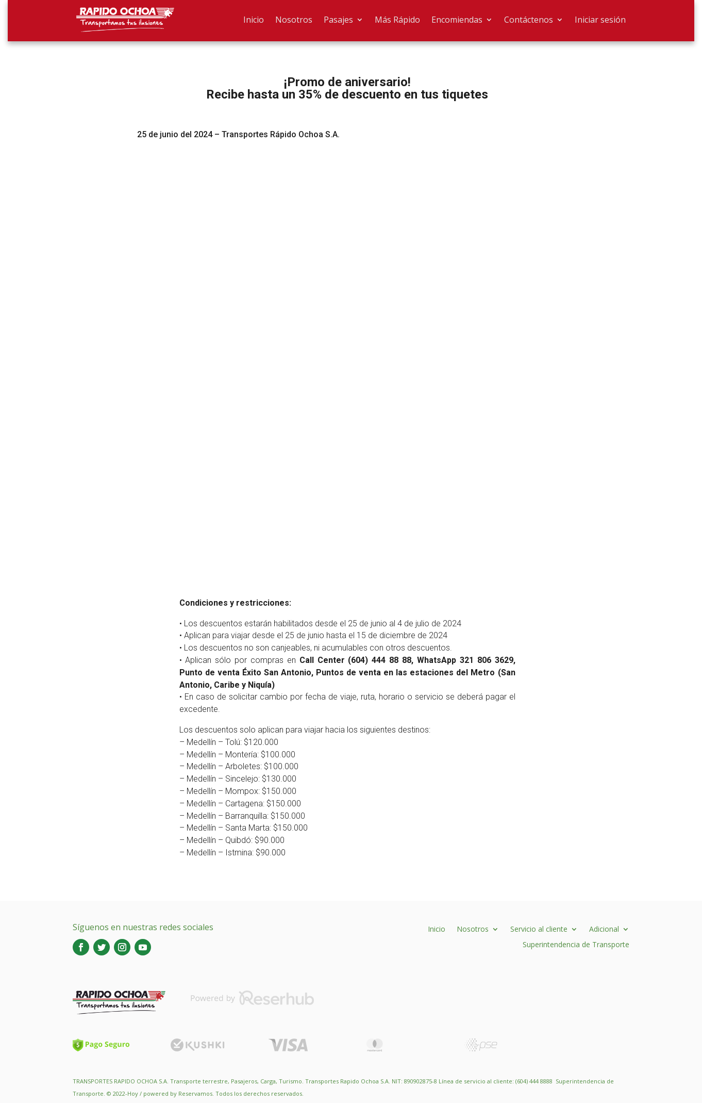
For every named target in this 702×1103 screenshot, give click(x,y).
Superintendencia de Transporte (576, 943)
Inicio (253, 19)
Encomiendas (456, 19)
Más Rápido (397, 19)
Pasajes (338, 19)
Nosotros (293, 19)
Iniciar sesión (600, 19)
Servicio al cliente (538, 928)
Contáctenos (528, 19)
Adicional (604, 928)
